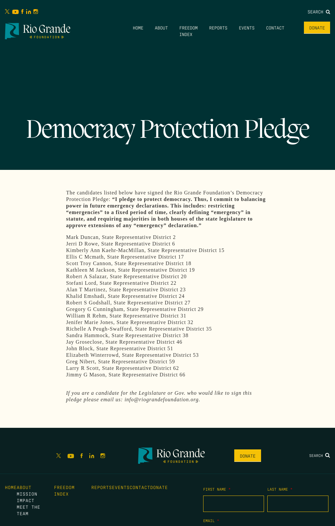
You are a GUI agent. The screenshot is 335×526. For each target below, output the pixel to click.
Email (211, 520)
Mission (27, 494)
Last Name (279, 489)
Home (138, 27)
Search (319, 11)
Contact (275, 27)
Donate (317, 27)
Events (247, 27)
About (161, 27)
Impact (25, 500)
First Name (217, 489)
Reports (218, 27)
